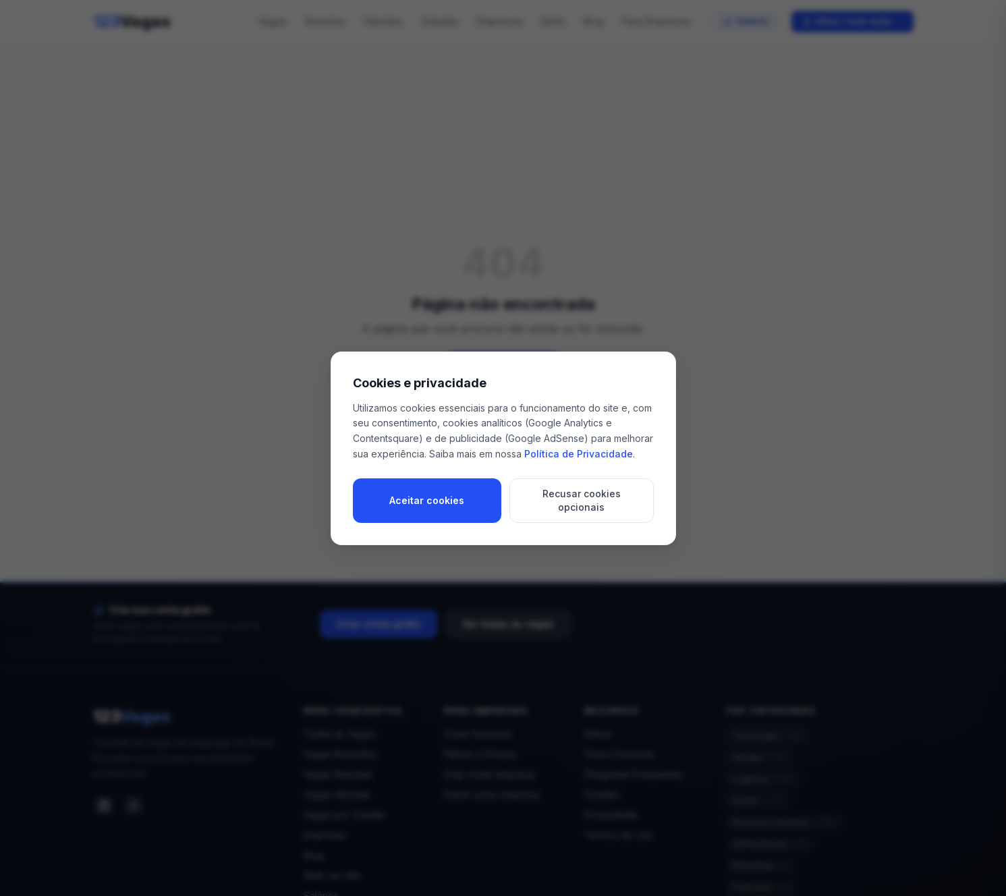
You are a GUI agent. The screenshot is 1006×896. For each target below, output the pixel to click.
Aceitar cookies (426, 500)
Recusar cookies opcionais (581, 500)
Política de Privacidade (578, 453)
